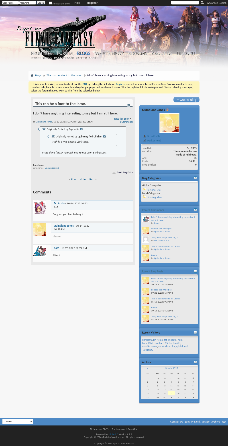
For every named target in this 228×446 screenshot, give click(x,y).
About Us (161, 53)
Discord (186, 53)
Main (83, 179)
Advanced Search (216, 3)
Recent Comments (153, 210)
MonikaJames (149, 346)
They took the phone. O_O (164, 237)
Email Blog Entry (122, 172)
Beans (154, 255)
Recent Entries (41, 57)
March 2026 (171, 368)
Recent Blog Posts (152, 271)
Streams (137, 53)
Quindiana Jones (64, 225)
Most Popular (63, 57)
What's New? (109, 53)
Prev (73, 179)
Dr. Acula (59, 203)
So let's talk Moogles (161, 228)
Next (92, 179)
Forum (64, 53)
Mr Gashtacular (161, 240)
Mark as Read (152, 140)
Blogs (83, 53)
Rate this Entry (121, 118)
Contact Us (176, 421)
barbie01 (147, 339)
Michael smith (172, 343)
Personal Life (154, 189)
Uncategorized (52, 167)
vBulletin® (113, 434)
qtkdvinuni (182, 346)
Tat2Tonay (147, 349)
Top (224, 421)
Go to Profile (151, 136)
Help (77, 2)
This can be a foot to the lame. (64, 75)
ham (56, 248)
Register (92, 2)
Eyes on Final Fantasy (197, 421)
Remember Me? (59, 3)
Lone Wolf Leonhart (153, 343)
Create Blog (186, 100)
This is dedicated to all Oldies (165, 246)
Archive (215, 421)
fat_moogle (170, 339)
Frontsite (42, 53)
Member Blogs (86, 57)
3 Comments (126, 121)
